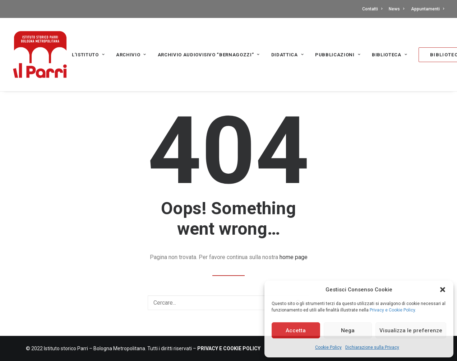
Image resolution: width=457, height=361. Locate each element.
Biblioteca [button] (389, 54)
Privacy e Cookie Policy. (393, 310)
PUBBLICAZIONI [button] (337, 54)
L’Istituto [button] (88, 54)
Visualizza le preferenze (410, 330)
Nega (348, 330)
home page (294, 257)
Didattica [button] (287, 54)
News (396, 8)
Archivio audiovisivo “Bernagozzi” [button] (209, 54)
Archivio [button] (131, 54)
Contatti (372, 8)
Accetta (296, 330)
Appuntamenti (427, 8)
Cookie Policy (328, 347)
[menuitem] (373, 9)
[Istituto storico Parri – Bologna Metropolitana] (40, 54)
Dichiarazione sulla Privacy (372, 347)
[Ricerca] (228, 302)
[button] (442, 289)
